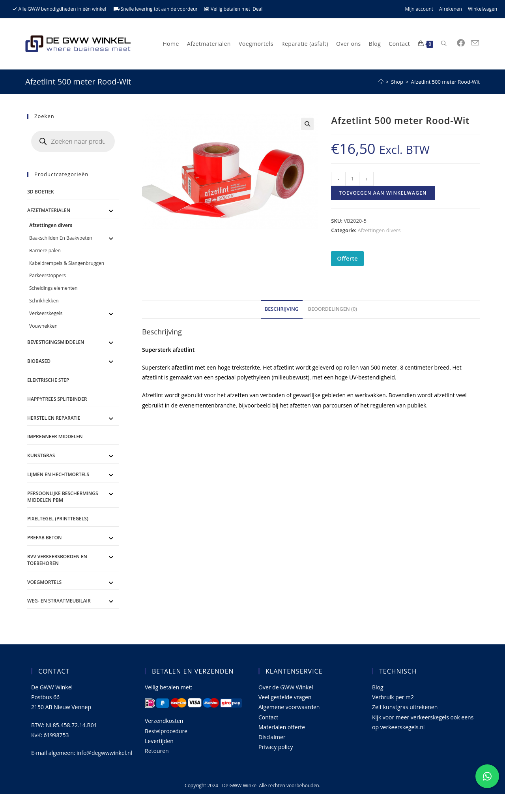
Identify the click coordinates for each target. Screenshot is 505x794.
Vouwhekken (43, 326)
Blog (377, 687)
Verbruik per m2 (393, 697)
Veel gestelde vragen (284, 697)
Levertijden (159, 741)
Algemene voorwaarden (289, 707)
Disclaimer (271, 737)
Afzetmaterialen (48, 210)
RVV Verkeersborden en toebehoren (57, 560)
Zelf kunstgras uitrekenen (405, 707)
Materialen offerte (281, 727)
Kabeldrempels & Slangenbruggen (66, 263)
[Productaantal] (352, 179)
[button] (307, 124)
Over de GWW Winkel (285, 687)
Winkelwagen (482, 9)
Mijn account (419, 9)
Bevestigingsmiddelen (55, 342)
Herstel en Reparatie (53, 418)
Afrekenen (450, 9)
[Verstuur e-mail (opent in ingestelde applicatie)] (475, 43)
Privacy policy (275, 747)
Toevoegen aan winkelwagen (382, 193)
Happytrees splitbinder (57, 399)
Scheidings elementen (53, 288)
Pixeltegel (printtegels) (57, 518)
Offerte (347, 258)
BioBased (38, 361)
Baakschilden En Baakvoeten (60, 238)
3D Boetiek (40, 191)
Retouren (157, 751)
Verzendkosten (164, 721)
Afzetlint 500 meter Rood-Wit (445, 81)
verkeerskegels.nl (402, 727)
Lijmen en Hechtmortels (58, 474)
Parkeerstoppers (47, 275)
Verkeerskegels (45, 313)
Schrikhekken (44, 300)
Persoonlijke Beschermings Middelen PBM (62, 496)
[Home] (380, 81)
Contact (268, 717)
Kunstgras (41, 455)
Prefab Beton (44, 537)
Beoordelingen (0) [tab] (332, 309)
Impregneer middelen (54, 436)
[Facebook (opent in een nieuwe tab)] (461, 43)
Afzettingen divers (379, 230)
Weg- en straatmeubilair (59, 600)
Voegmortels (44, 582)
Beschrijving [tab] (282, 309)
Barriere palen (45, 250)
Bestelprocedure (166, 731)
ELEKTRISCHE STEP (48, 380)
